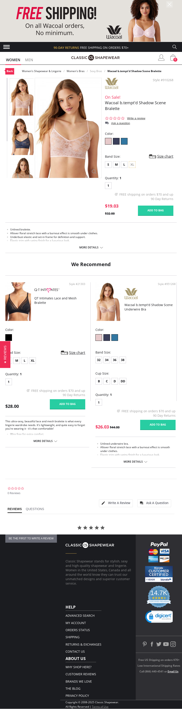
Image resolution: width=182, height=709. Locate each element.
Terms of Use (100, 707)
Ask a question (120, 123)
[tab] (116, 503)
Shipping (72, 637)
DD (123, 381)
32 (99, 360)
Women (13, 59)
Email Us (173, 671)
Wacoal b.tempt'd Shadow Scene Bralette (134, 71)
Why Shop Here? (78, 667)
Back (10, 71)
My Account (76, 623)
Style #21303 (77, 284)
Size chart (165, 156)
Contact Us (75, 651)
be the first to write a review (31, 538)
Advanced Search (80, 615)
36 (114, 360)
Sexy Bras (96, 71)
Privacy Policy (77, 695)
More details (89, 247)
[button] (5, 354)
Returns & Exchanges (83, 644)
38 (122, 360)
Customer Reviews (81, 674)
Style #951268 (167, 284)
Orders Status (78, 630)
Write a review (136, 118)
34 (106, 360)
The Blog (73, 688)
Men (29, 59)
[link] (160, 617)
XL (33, 360)
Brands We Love (79, 681)
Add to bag (155, 210)
